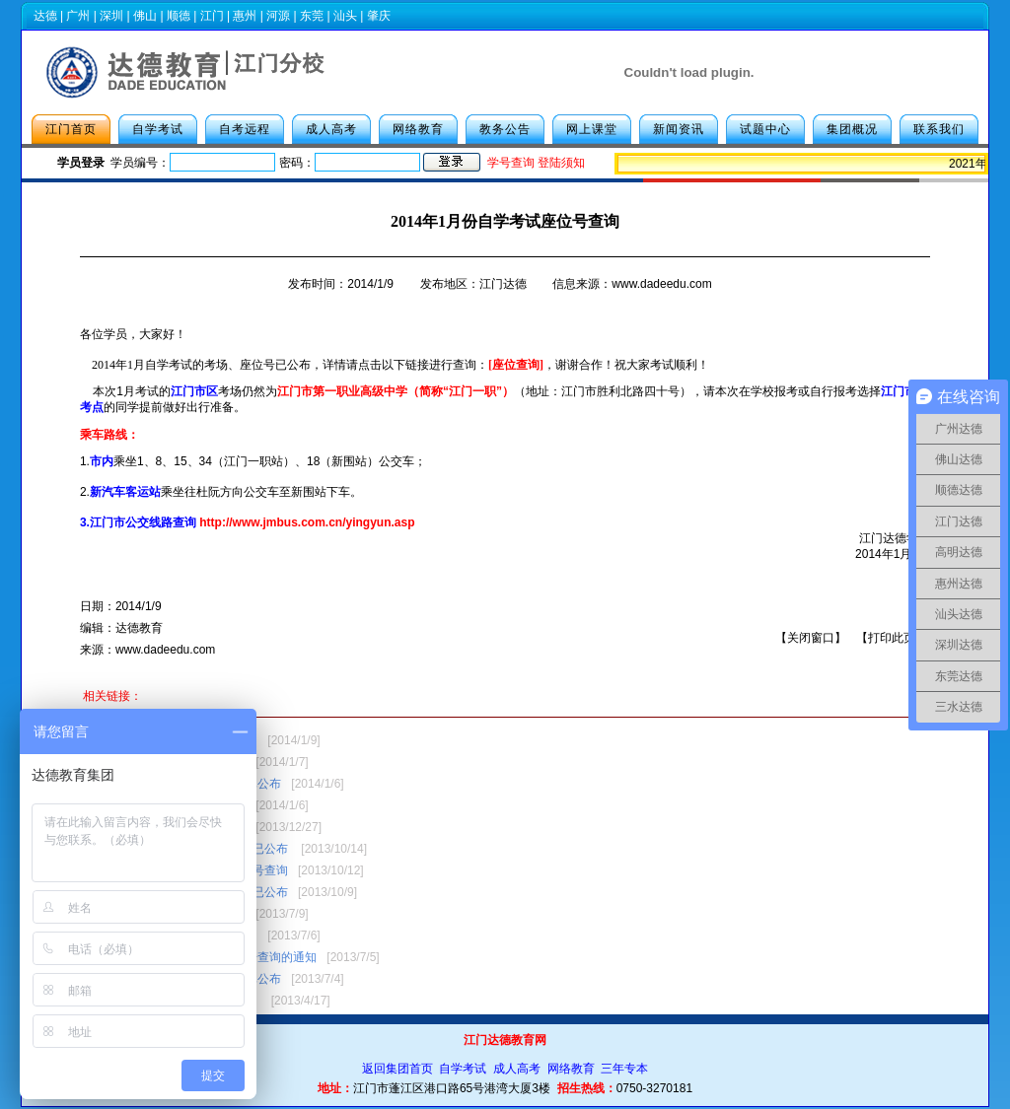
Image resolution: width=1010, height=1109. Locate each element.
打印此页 (891, 638)
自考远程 (244, 129)
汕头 (345, 16)
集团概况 (852, 129)
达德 (45, 16)
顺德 (178, 16)
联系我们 (939, 129)
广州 (78, 16)
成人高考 (331, 129)
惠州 (244, 16)
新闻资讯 (678, 129)
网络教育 (418, 129)
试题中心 (765, 129)
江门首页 (71, 129)
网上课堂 (591, 129)
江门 (212, 16)
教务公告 (505, 129)
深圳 (111, 16)
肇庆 (379, 16)
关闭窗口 (810, 638)
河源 (278, 16)
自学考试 (157, 129)
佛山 (145, 16)
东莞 (312, 16)
